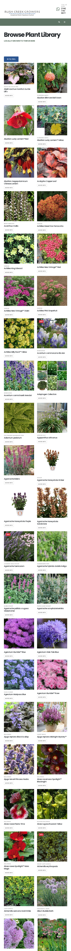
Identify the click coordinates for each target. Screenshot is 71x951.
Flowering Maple (42, 95)
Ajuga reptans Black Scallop (16, 736)
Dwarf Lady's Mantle (44, 864)
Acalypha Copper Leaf (47, 181)
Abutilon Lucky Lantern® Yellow (50, 140)
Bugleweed (7, 734)
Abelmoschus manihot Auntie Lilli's (17, 90)
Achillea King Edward (13, 268)
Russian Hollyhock (43, 821)
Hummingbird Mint (43, 563)
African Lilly (41, 435)
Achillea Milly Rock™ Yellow (15, 352)
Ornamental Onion (43, 908)
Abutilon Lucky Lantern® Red (16, 139)
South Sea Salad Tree (11, 86)
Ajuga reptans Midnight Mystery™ (52, 736)
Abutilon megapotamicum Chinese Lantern (16, 182)
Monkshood (41, 350)
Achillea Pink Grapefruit (47, 310)
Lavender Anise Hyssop (11, 563)
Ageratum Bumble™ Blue (15, 652)
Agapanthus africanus (47, 437)
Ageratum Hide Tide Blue (48, 652)
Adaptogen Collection (47, 394)
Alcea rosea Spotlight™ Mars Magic (16, 867)
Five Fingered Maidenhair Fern (14, 435)
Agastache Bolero (12, 479)
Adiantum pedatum (13, 438)
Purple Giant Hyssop (44, 606)
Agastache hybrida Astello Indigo (52, 566)
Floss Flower (8, 692)
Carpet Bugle (41, 734)
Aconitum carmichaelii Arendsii (18, 395)
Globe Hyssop (8, 606)
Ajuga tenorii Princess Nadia (16, 779)
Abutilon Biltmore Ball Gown (49, 97)
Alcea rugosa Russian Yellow (49, 824)
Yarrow (39, 223)
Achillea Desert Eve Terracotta (50, 226)
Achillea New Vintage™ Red (49, 267)
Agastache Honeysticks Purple (17, 521)
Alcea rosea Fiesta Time (14, 824)
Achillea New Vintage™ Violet (16, 311)
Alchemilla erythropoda (47, 866)
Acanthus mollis (11, 226)
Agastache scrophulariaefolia (50, 608)
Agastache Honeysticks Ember (50, 480)
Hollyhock (40, 777)
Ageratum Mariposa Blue (15, 694)
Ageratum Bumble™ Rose (48, 693)
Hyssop (39, 477)
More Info (9, 95)
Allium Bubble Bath (45, 911)
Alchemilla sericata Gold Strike (17, 911)
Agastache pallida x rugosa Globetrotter (16, 609)
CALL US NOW (64, 5)
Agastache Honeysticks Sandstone (47, 522)
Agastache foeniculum (14, 566)
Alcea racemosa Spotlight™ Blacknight (49, 780)
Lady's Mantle (8, 908)
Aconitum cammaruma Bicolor (51, 353)
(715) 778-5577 (63, 10)
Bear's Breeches (9, 223)
